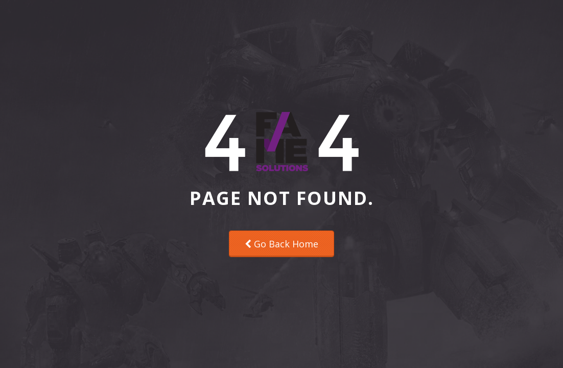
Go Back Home (281, 244)
